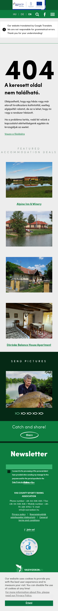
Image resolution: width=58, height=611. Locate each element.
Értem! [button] (29, 603)
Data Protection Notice (20, 482)
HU (14, 14)
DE (22, 14)
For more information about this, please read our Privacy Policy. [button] (27, 594)
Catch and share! (29, 432)
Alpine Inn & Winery (29, 204)
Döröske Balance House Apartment (29, 345)
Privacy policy (19, 514)
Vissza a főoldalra (15, 134)
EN (29, 14)
